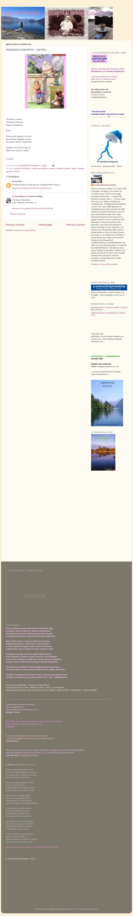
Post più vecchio (75, 224)
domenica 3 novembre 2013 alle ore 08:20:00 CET (32, 208)
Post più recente (15, 224)
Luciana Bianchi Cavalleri (23, 196)
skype (74, 168)
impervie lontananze (22, 168)
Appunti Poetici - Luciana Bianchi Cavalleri (55, 13)
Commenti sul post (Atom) (24, 230)
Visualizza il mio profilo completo (104, 264)
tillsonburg (76, 909)
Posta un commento (17, 214)
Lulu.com (115, 367)
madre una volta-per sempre (43, 168)
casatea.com (96, 339)
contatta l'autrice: (98, 95)
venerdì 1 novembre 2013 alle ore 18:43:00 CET (32, 188)
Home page (45, 224)
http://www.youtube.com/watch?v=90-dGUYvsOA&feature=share (32, 847)
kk (13, 181)
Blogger (95, 909)
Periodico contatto (63, 168)
